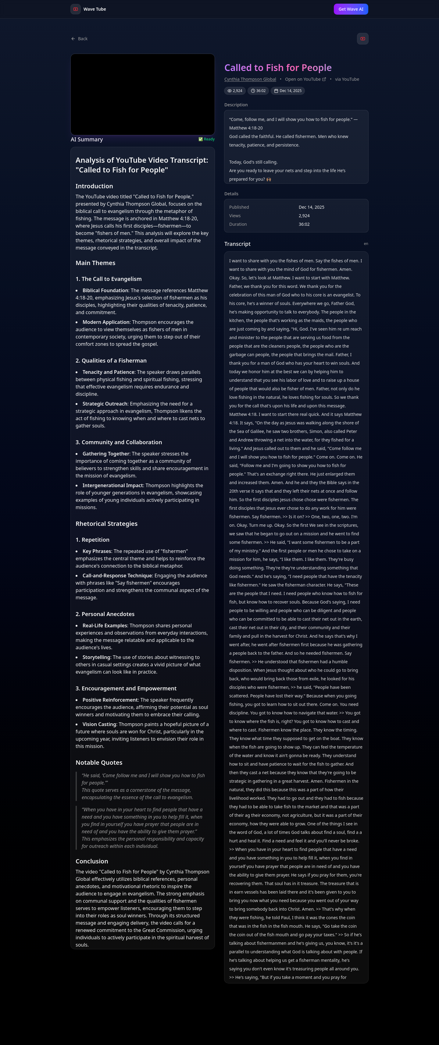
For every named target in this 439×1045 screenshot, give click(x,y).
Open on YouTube (305, 79)
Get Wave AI (351, 9)
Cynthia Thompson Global (250, 79)
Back (79, 38)
